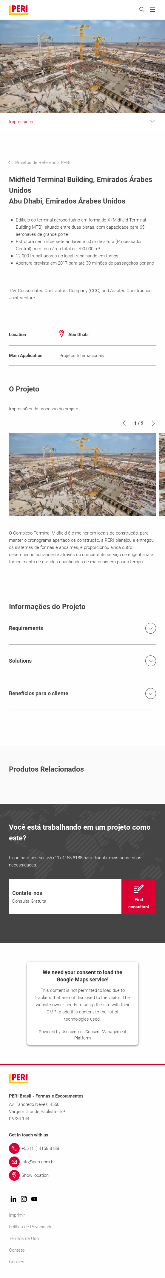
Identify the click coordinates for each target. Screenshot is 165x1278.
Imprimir (17, 1215)
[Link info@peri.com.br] (82, 1161)
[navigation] (43, 162)
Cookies (16, 1262)
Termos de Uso (24, 1238)
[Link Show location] (82, 1175)
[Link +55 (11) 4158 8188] (82, 1148)
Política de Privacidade (31, 1227)
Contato (16, 1250)
